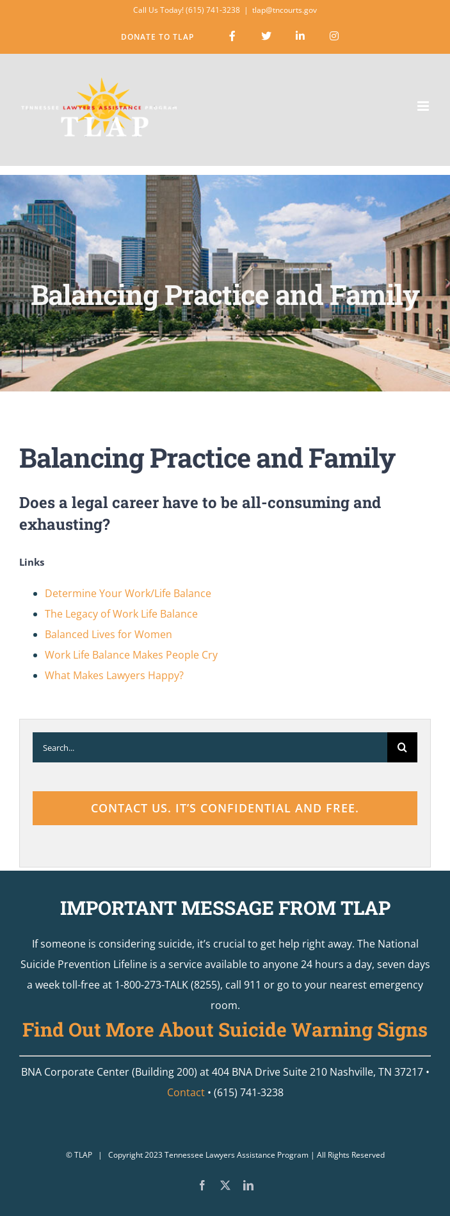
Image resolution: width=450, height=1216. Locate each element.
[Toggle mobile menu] (424, 106)
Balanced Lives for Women (108, 634)
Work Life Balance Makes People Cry (131, 655)
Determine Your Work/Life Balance (128, 593)
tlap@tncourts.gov (284, 9)
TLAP (83, 1154)
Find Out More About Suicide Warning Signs (225, 1029)
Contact (186, 1092)
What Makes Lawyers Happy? (114, 675)
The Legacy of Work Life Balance (121, 614)
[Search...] (210, 747)
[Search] (402, 747)
